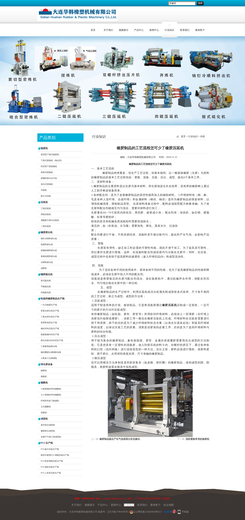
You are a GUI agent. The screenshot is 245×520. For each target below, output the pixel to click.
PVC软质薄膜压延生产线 (52, 461)
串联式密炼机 (47, 172)
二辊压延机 (46, 226)
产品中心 (139, 30)
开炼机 (44, 190)
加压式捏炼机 (47, 184)
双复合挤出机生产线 (50, 311)
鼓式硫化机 (46, 280)
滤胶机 (44, 268)
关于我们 (108, 30)
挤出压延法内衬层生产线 (52, 340)
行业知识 (169, 30)
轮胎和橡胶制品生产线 (53, 298)
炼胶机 (44, 148)
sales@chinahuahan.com (114, 498)
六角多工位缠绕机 (49, 358)
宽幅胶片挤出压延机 (50, 220)
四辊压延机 (46, 214)
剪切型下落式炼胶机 (50, 154)
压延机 (44, 202)
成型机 (44, 418)
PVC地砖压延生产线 (50, 467)
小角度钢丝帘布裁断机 (51, 389)
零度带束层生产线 (49, 322)
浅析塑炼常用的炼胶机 (197, 439)
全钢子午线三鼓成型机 (51, 437)
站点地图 (169, 505)
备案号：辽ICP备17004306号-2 (114, 512)
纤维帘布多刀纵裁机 (50, 401)
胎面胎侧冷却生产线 (50, 334)
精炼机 (44, 376)
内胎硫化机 (46, 292)
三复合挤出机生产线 (50, 316)
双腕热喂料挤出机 (49, 250)
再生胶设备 (47, 364)
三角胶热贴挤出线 (49, 346)
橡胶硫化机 (47, 274)
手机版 (185, 512)
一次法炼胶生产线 (49, 305)
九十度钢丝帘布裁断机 (51, 395)
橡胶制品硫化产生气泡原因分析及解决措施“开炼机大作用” (130, 439)
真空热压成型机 (48, 425)
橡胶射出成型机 (48, 431)
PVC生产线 (47, 443)
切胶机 (44, 412)
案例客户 (200, 30)
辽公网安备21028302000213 (146, 512)
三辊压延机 (46, 208)
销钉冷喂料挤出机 (49, 238)
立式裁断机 (46, 406)
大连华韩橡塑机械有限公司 (141, 157)
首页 (93, 30)
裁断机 (44, 382)
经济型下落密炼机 (49, 166)
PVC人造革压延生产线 (51, 473)
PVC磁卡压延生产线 (50, 449)
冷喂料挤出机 (47, 262)
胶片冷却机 (46, 196)
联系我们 (184, 30)
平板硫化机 (46, 286)
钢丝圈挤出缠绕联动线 (51, 352)
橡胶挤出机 (47, 232)
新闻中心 (154, 30)
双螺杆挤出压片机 (49, 178)
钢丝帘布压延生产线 (50, 328)
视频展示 (123, 30)
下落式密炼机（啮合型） (52, 160)
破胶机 (44, 370)
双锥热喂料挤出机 (49, 256)
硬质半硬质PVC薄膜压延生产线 (55, 455)
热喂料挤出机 (47, 244)
